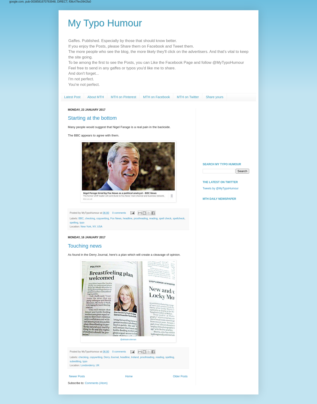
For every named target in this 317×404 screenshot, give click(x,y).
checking (90, 218)
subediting (75, 361)
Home (129, 376)
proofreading (141, 218)
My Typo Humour (105, 23)
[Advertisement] (226, 131)
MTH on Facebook (156, 97)
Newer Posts (77, 376)
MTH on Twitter (188, 97)
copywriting (102, 218)
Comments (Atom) (96, 383)
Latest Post (72, 97)
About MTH (95, 97)
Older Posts (180, 376)
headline (127, 218)
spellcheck (179, 218)
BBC (81, 218)
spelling (74, 222)
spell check (165, 218)
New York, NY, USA (91, 226)
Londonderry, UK (90, 365)
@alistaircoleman (128, 339)
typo (82, 222)
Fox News (116, 218)
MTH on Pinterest (123, 97)
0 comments (119, 212)
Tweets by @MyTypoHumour (220, 188)
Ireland (135, 357)
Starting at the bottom (92, 118)
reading (153, 218)
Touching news (85, 246)
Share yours (214, 97)
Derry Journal (111, 357)
